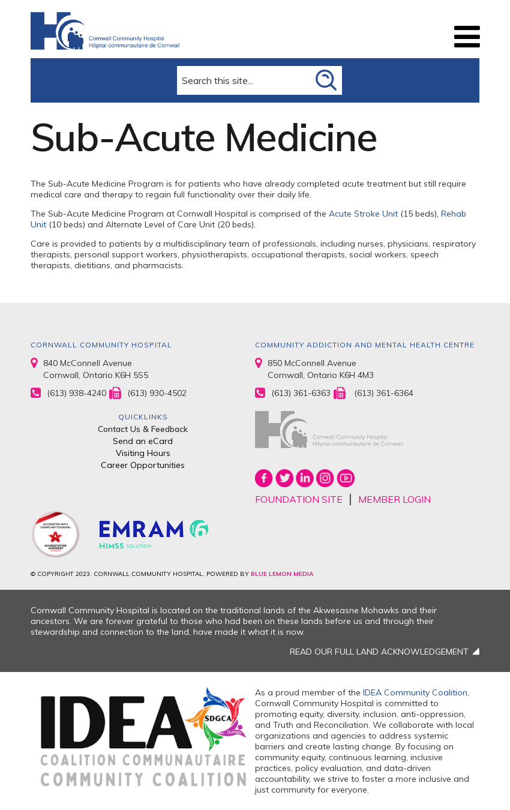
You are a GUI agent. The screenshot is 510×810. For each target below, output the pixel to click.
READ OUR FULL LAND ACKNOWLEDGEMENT (379, 651)
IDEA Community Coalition (415, 692)
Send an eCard (143, 441)
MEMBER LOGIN (394, 499)
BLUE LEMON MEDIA (282, 574)
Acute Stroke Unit (363, 213)
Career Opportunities (143, 465)
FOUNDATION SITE (299, 499)
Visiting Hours (143, 453)
